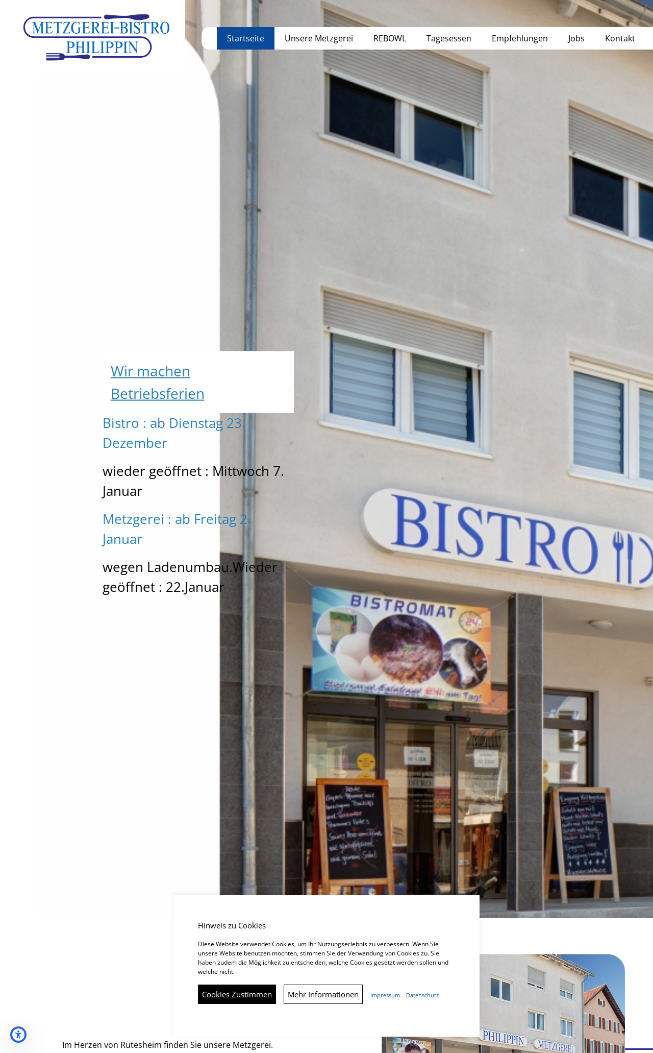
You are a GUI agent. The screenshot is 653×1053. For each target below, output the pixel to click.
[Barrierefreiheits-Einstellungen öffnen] (18, 1034)
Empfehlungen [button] (520, 38)
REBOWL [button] (389, 38)
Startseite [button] (245, 38)
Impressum (385, 995)
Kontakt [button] (620, 38)
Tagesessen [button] (448, 38)
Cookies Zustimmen (237, 994)
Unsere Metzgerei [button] (319, 38)
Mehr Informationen (323, 994)
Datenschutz (422, 995)
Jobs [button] (576, 38)
